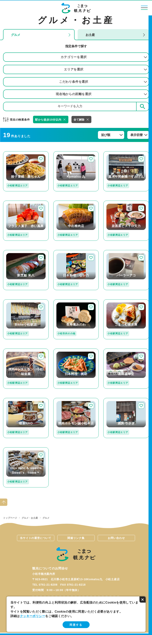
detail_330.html (14, 301)
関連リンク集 (76, 538)
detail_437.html (115, 350)
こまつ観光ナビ (76, 8)
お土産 (90, 34)
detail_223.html (14, 350)
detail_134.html (64, 350)
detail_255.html (14, 449)
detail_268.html (64, 251)
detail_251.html (115, 301)
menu (144, 7)
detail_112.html (64, 202)
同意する (76, 624)
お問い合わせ (116, 538)
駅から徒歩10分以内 (48, 119)
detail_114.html (115, 399)
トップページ (10, 518)
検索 (142, 106)
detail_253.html (14, 399)
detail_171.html (14, 202)
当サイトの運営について (35, 538)
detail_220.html (115, 202)
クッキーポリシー (32, 616)
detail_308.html (64, 301)
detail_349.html (64, 153)
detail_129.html (14, 251)
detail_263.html (115, 251)
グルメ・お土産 (30, 518)
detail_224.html (14, 153)
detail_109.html (115, 153)
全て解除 (79, 119)
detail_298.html (64, 399)
